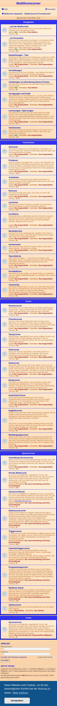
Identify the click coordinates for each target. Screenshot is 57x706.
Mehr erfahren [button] (20, 693)
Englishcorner (15, 410)
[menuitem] (5, 9)
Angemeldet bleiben (46, 657)
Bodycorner (14, 380)
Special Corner (28, 453)
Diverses (13, 191)
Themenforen (28, 143)
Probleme (13, 160)
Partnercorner (15, 306)
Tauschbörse (15, 256)
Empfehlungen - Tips (18, 55)
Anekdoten (14, 177)
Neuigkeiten (28, 22)
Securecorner (15, 622)
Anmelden (5, 643)
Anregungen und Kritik (19, 93)
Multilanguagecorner (18, 435)
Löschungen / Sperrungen (21, 111)
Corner (28, 301)
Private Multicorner (18, 473)
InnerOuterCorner (17, 395)
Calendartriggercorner (19, 548)
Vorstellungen (15, 70)
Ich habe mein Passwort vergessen (14, 657)
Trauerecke (14, 285)
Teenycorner (15, 334)
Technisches (15, 128)
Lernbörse (14, 214)
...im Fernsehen (16, 38)
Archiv (28, 618)
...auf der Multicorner (18, 26)
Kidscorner (14, 349)
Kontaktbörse (15, 271)
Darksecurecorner (17, 510)
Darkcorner (14, 363)
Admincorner (15, 605)
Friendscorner (15, 319)
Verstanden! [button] (17, 700)
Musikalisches (15, 231)
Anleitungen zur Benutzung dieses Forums (29, 82)
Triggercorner (15, 531)
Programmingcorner (18, 567)
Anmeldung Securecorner (21, 457)
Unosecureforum (17, 492)
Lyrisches (13, 202)
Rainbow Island (16, 588)
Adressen (13, 147)
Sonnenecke (15, 244)
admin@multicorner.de (23, 501)
